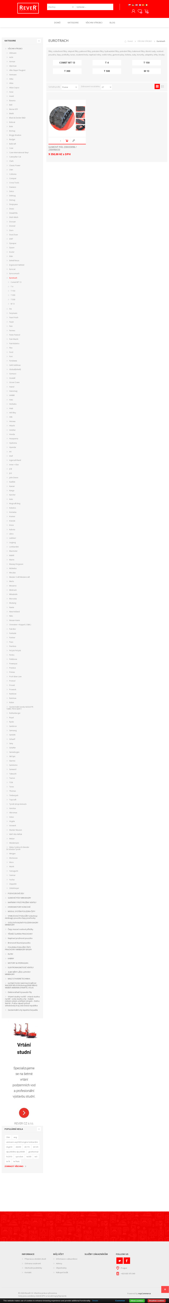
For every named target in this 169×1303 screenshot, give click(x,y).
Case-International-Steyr (19, 153)
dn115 (27, 1147)
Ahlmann (12, 53)
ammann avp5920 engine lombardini (22, 1142)
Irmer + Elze (14, 465)
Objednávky (61, 1268)
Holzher (12, 430)
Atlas (11, 84)
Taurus (12, 778)
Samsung (13, 731)
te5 (36, 1157)
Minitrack (13, 590)
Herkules (12, 404)
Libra (11, 534)
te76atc (16, 1162)
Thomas (12, 791)
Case (11, 148)
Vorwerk (12, 826)
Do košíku (66, 141)
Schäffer (12, 748)
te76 (8, 1162)
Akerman (13, 66)
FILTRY (10, 954)
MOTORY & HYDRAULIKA (18, 963)
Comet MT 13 (67, 63)
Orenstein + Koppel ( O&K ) (20, 625)
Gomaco (12, 374)
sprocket (19, 1157)
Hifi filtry (12, 413)
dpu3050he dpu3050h (15, 1152)
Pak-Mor (12, 629)
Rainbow (12, 694)
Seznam (162, 87)
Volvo (11, 817)
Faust (11, 322)
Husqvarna (13, 439)
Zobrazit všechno (14, 1167)
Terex (11, 787)
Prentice (12, 668)
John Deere (13, 478)
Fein (11, 327)
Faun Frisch (13, 318)
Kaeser (12, 486)
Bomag (12, 131)
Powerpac (13, 664)
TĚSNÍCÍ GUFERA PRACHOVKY (20, 934)
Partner (12, 638)
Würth (11, 867)
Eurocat (12, 270)
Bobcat (12, 122)
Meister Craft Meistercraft (19, 577)
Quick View (73, 141)
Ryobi (11, 722)
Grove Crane (14, 383)
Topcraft (12, 800)
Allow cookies (137, 1301)
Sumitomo (13, 765)
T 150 (146, 63)
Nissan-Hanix (14, 621)
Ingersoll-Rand (15, 461)
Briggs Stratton (15, 135)
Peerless (12, 647)
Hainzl (11, 387)
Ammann (13, 75)
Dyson (11, 248)
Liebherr (12, 538)
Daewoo (12, 187)
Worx (11, 863)
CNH (11, 170)
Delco (11, 192)
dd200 (18, 1147)
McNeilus (13, 569)
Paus (11, 642)
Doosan (12, 222)
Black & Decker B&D (17, 118)
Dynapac (12, 244)
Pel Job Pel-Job (15, 651)
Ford (11, 352)
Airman (12, 62)
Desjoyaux (13, 205)
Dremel (12, 226)
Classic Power (14, 166)
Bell (10, 105)
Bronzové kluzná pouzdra (19, 943)
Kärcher (12, 495)
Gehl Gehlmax (15, 365)
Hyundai (12, 448)
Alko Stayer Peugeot (17, 71)
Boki (11, 127)
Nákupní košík (145, 11)
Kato (11, 499)
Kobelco (12, 508)
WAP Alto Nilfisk (15, 835)
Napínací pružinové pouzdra (20, 939)
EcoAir (11, 252)
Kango (11, 491)
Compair (12, 179)
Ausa (11, 92)
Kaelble (12, 482)
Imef (11, 456)
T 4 (107, 63)
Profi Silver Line (15, 677)
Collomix (12, 174)
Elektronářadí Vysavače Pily (20, 992)
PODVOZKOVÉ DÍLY (16, 894)
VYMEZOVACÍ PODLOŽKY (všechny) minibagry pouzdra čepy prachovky (21, 917)
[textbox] (94, 7)
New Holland (14, 612)
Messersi (12, 586)
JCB (10, 469)
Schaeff (12, 739)
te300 (29, 1157)
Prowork (12, 690)
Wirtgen (12, 854)
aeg (15, 1137)
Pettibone (13, 660)
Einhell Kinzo (14, 261)
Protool (12, 681)
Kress (11, 525)
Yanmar (12, 876)
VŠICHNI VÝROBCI (144, 41)
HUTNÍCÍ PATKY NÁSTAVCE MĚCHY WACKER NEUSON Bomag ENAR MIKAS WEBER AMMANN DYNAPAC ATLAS (21, 985)
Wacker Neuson (15, 830)
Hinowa (12, 422)
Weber (12, 839)
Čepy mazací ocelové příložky (20, 930)
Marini (11, 560)
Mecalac (12, 573)
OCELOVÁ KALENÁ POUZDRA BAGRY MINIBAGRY (21, 924)
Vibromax (13, 813)
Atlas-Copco (14, 88)
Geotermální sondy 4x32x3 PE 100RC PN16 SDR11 (19, 708)
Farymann (13, 314)
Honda (12, 435)
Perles (11, 655)
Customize (120, 1301)
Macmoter (13, 551)
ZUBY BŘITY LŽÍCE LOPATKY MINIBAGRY (18, 973)
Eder (11, 257)
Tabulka (157, 87)
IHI (10, 452)
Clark (11, 161)
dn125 (35, 1147)
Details (95, 1301)
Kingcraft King (14, 504)
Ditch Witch (13, 218)
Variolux (12, 809)
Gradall (12, 378)
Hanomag (13, 391)
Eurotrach (13, 278)
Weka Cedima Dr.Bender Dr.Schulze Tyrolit (17, 849)
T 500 (107, 71)
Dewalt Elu (13, 213)
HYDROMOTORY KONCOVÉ (19, 907)
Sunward (12, 770)
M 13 (146, 71)
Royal (11, 718)
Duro (11, 231)
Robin (11, 703)
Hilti (10, 417)
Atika (11, 79)
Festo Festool (14, 335)
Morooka (13, 599)
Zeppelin (13, 884)
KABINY (11, 959)
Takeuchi (12, 774)
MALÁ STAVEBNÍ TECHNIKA (19, 979)
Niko (11, 616)
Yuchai (12, 880)
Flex (10, 348)
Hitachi (12, 426)
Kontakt (28, 1273)
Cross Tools (14, 183)
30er (8, 1137)
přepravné (61, 1296)
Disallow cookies (156, 1301)
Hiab (11, 409)
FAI (10, 309)
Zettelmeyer (14, 889)
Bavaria (12, 101)
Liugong (12, 543)
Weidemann (14, 843)
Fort (11, 357)
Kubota (12, 530)
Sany (11, 744)
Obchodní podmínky (33, 1268)
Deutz (11, 209)
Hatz (11, 400)
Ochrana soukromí (33, 1264)
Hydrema (13, 443)
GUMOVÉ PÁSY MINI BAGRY (19, 898)
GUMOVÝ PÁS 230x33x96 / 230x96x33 (62, 149)
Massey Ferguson (16, 564)
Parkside (12, 634)
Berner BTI (13, 109)
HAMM (12, 396)
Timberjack (13, 796)
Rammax (12, 698)
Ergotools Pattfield (16, 265)
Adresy (59, 1264)
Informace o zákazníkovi (66, 1259)
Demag (12, 200)
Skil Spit (12, 757)
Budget (12, 140)
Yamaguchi (13, 871)
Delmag (12, 196)
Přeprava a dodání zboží (35, 1259)
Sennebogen (14, 752)
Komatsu (12, 513)
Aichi (11, 58)
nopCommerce (144, 1294)
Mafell (11, 556)
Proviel (12, 685)
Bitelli (11, 114)
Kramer (12, 517)
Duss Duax (13, 235)
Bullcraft (12, 144)
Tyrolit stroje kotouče (18, 804)
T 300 (67, 71)
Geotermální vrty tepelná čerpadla (23, 1010)
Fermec (12, 331)
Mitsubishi (13, 595)
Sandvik (12, 735)
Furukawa (13, 361)
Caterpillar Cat (15, 157)
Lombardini (14, 547)
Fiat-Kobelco (14, 344)
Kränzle (12, 521)
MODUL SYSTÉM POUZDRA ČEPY (21, 912)
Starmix (12, 761)
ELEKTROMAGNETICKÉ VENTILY (21, 968)
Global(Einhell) (15, 370)
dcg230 (9, 1147)
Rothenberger (15, 713)
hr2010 (9, 1157)
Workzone (13, 858)
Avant (11, 97)
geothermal (33, 1152)
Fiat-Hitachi (13, 339)
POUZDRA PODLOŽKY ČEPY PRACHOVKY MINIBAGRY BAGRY (18, 948)
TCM (11, 783)
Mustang (12, 603)
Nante (11, 608)
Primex (12, 672)
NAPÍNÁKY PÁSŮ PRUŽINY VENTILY (22, 903)
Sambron (13, 726)
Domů (130, 41)
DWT (11, 239)
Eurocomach (14, 274)
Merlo (11, 582)
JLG (10, 474)
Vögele (12, 822)
